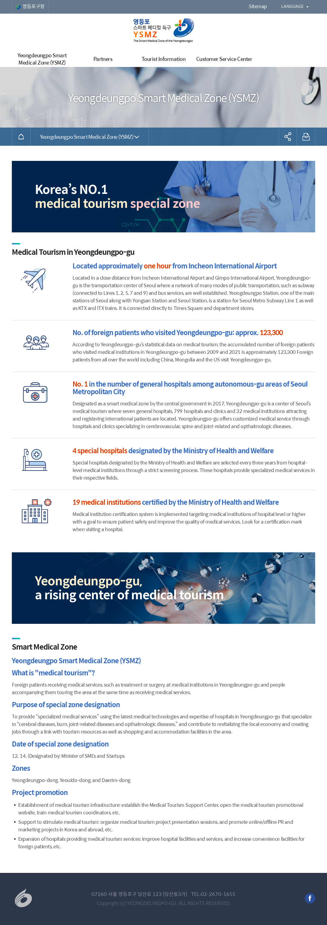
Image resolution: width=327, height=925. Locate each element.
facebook (310, 898)
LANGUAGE (292, 6)
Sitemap (258, 6)
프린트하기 (306, 137)
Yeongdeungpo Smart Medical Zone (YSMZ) (86, 136)
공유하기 (288, 137)
